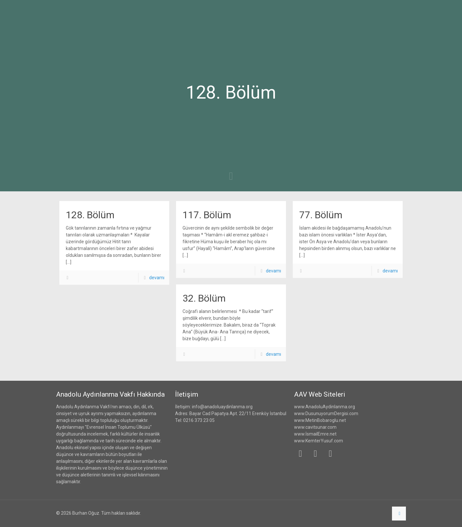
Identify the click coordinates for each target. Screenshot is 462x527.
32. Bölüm (204, 298)
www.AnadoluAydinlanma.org (324, 406)
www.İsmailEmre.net (315, 434)
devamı (156, 277)
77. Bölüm (320, 215)
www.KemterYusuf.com (318, 440)
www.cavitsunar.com (315, 427)
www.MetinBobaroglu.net (320, 420)
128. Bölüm (90, 215)
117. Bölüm (207, 215)
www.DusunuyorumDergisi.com (326, 413)
